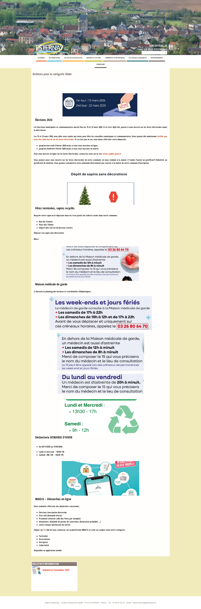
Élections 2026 (43, 120)
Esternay (41, 58)
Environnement (157, 58)
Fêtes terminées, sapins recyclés (54, 208)
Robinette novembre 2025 (50, 570)
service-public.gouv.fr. (112, 153)
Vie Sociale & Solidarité (138, 58)
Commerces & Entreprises (115, 58)
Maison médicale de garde (51, 284)
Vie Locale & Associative (73, 58)
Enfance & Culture (93, 58)
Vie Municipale (54, 58)
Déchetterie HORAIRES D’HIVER (53, 437)
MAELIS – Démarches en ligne (53, 499)
